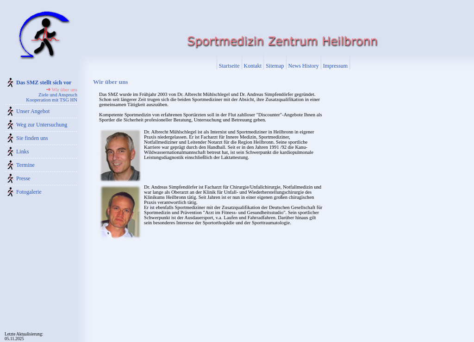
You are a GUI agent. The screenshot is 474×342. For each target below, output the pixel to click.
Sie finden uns (32, 138)
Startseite (229, 66)
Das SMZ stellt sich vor (43, 82)
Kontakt (253, 66)
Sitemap (275, 66)
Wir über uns (64, 89)
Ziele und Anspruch (57, 94)
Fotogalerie (29, 192)
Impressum (335, 66)
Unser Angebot (33, 111)
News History (303, 66)
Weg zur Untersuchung (41, 124)
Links (22, 151)
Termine (25, 165)
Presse (23, 178)
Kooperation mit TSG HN (51, 99)
